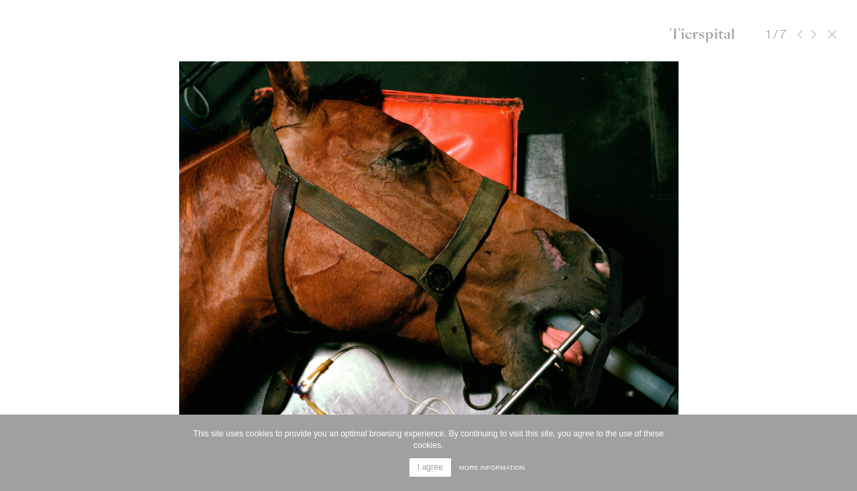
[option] (428, 266)
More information (492, 467)
